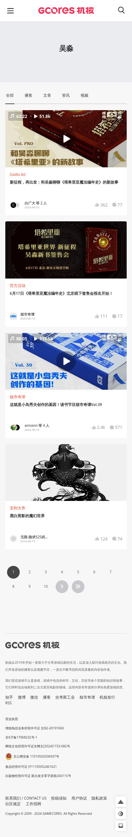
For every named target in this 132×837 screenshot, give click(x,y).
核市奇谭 (17, 396)
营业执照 (11, 719)
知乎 (9, 697)
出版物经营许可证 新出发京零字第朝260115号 (38, 775)
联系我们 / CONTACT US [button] (25, 798)
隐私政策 (99, 798)
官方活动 (17, 285)
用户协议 (79, 798)
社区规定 (13, 803)
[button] (66, 139)
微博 (22, 697)
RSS (8, 702)
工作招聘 (33, 803)
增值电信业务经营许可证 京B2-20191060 (34, 728)
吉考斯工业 (65, 697)
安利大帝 (17, 508)
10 (46, 586)
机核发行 (107, 697)
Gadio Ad (18, 174)
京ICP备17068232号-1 (21, 737)
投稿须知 (59, 798)
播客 (47, 697)
